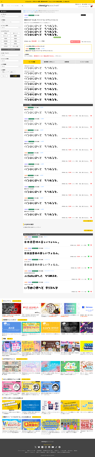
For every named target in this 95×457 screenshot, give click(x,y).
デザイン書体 (35, 10)
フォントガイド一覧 (21, 319)
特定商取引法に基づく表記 (48, 450)
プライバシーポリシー (22, 450)
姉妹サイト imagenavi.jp (40, 452)
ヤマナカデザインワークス (49, 270)
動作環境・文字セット (49, 61)
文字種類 (3, 64)
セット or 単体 (4, 58)
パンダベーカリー (28, 239)
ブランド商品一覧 (88, 230)
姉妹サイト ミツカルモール (30, 452)
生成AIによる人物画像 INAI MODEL (63, 452)
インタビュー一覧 (25, 379)
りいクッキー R (27, 250)
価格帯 (3, 69)
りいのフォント (47, 248)
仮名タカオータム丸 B (29, 177)
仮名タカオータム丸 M (29, 154)
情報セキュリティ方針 (31, 450)
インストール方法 (84, 61)
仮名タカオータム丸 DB (29, 200)
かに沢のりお (46, 282)
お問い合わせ (70, 450)
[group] (11, 310)
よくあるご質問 (63, 450)
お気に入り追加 (75, 41)
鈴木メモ (45, 236)
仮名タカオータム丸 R (29, 132)
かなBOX (26, 17)
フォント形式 (4, 25)
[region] (58, 112)
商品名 (3, 19)
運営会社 (75, 450)
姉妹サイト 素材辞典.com (51, 452)
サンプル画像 (32, 61)
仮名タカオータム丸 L (28, 109)
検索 (15, 76)
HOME (24, 10)
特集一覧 (9, 338)
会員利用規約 (39, 450)
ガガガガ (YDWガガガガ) (29, 273)
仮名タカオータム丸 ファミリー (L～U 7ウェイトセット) (39, 50)
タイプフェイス (29, 10)
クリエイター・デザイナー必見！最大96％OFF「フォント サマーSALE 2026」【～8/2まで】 (47, 1)
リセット (4, 76)
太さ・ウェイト (5, 53)
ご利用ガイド (56, 450)
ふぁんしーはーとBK (28, 284)
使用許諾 (67, 61)
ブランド (3, 14)
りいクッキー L (27, 261)
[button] (1, 1)
